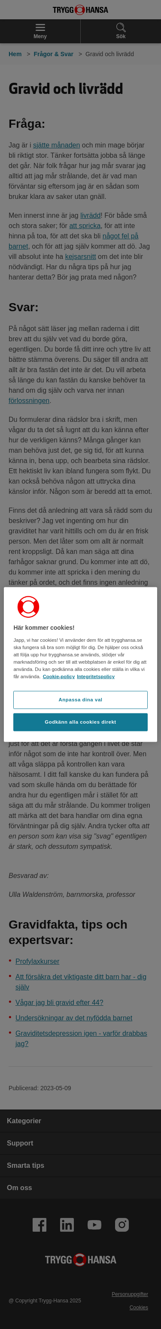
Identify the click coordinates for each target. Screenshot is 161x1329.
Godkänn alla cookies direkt (80, 721)
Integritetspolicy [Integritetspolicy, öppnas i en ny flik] (96, 676)
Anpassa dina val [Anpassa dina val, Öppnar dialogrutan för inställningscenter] (80, 699)
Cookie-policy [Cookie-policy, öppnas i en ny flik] (59, 676)
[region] (80, 664)
